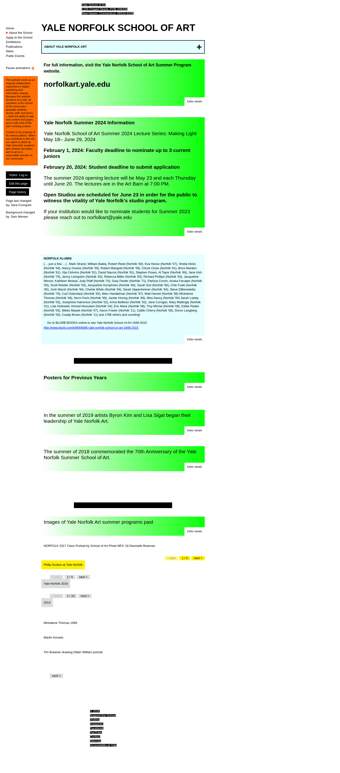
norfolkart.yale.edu (77, 84)
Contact (95, 736)
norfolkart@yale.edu (109, 217)
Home (10, 28)
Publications (14, 46)
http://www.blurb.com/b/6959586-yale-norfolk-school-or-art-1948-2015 (91, 327)
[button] (194, 101)
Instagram (97, 724)
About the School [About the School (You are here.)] (20, 33)
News (10, 51)
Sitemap (95, 741)
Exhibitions (13, 42)
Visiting (95, 719)
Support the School (103, 715)
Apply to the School (19, 37)
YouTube (96, 732)
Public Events (15, 56)
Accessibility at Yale (103, 745)
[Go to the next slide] (198, 558)
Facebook (96, 728)
